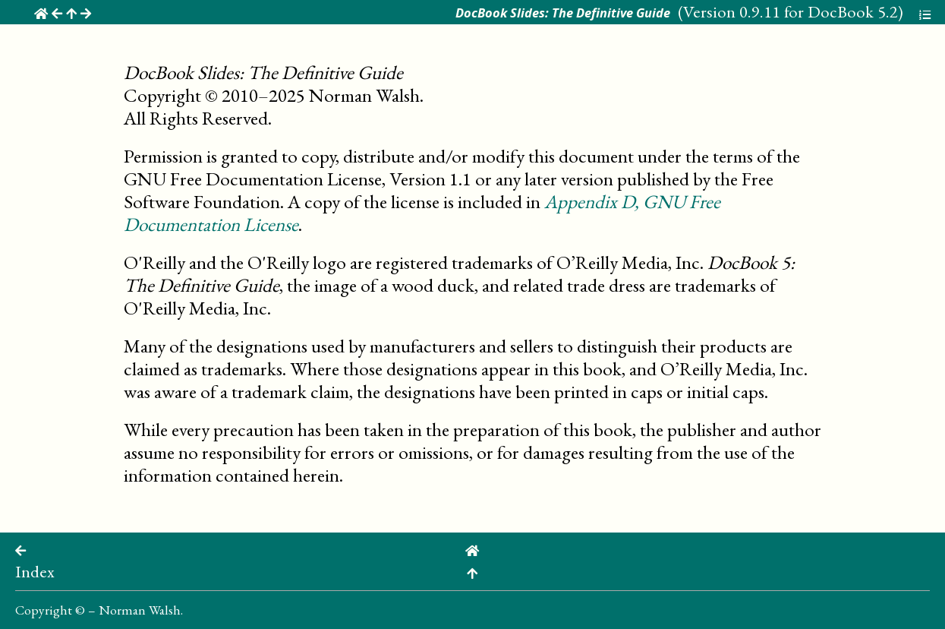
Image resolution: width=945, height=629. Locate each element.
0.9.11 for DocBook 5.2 (818, 11)
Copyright (43, 609)
